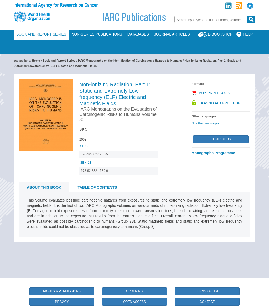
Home (36, 60)
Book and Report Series (41, 34)
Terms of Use (207, 291)
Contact (207, 302)
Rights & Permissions (62, 291)
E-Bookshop (220, 34)
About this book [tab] (44, 187)
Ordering (134, 291)
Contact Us (221, 139)
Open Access (134, 302)
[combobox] (210, 19)
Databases (138, 34)
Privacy (62, 302)
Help (248, 34)
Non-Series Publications (96, 34)
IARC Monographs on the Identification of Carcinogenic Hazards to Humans (130, 60)
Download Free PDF (219, 103)
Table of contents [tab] (97, 187)
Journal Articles (172, 34)
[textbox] (210, 20)
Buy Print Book (214, 93)
